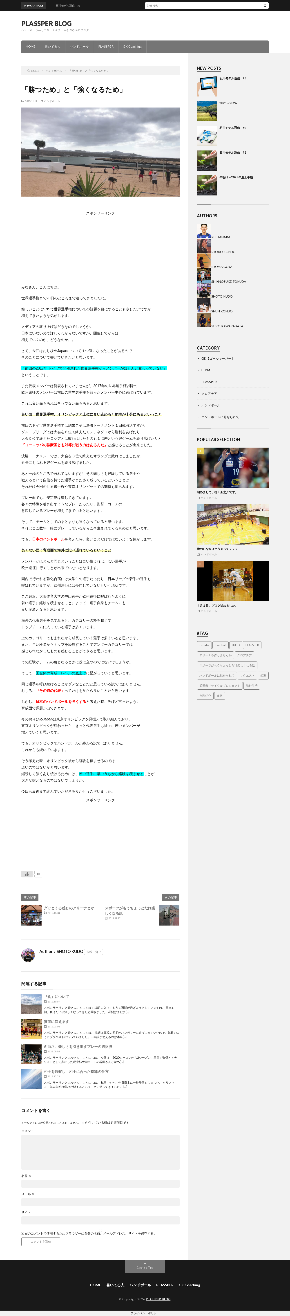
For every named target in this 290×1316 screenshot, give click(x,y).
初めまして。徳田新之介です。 (217, 492)
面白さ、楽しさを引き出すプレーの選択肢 (78, 1046)
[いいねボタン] (27, 874)
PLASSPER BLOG (46, 23)
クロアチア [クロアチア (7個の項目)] (244, 655)
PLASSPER (106, 46)
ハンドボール (79, 46)
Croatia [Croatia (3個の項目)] (204, 645)
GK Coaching (132, 46)
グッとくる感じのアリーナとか (69, 908)
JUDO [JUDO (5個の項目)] (236, 645)
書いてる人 (52, 46)
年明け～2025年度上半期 (236, 177)
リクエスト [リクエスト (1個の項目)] (247, 675)
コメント (27, 1130)
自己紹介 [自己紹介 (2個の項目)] (205, 695)
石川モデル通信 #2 (232, 128)
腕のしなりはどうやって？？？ (217, 549)
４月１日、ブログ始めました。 (217, 605)
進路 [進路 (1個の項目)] (220, 695)
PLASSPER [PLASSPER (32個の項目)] (252, 645)
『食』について (56, 996)
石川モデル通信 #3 (232, 78)
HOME (30, 46)
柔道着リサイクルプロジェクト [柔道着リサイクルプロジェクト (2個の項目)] (219, 685)
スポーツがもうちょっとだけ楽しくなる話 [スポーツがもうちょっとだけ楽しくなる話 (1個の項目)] (227, 665)
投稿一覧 (92, 952)
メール (28, 1194)
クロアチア (209, 393)
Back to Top (145, 1267)
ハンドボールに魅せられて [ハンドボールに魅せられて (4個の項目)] (216, 675)
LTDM (205, 370)
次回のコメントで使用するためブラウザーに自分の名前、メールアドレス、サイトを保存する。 (89, 1233)
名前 (26, 1175)
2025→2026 (228, 103)
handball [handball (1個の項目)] (220, 645)
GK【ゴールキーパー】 (217, 358)
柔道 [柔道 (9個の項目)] (263, 675)
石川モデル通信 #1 (232, 152)
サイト (26, 1212)
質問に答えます (56, 1021)
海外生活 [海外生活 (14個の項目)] (252, 685)
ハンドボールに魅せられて (220, 417)
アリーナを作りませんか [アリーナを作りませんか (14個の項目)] (215, 655)
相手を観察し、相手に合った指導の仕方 (76, 1071)
